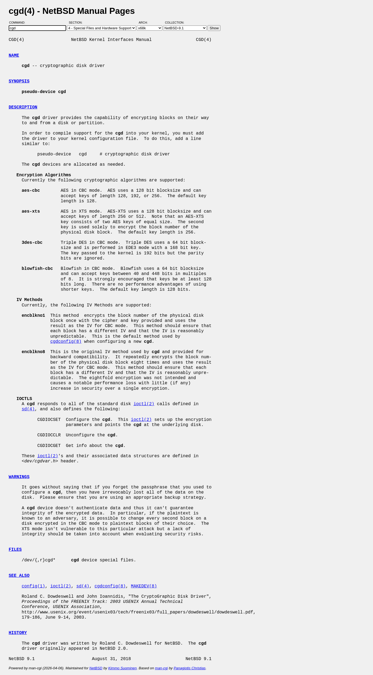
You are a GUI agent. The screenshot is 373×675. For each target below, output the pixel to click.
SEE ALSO (19, 576)
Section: (77, 22)
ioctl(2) (144, 404)
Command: (18, 22)
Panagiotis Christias (190, 668)
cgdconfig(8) (66, 342)
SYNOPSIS (19, 81)
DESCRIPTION (23, 107)
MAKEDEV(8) (144, 586)
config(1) (33, 586)
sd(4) (28, 409)
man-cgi (161, 668)
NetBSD (95, 668)
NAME (14, 56)
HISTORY (18, 633)
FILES (15, 550)
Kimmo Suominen (122, 668)
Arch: (146, 22)
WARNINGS (19, 477)
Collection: (174, 22)
